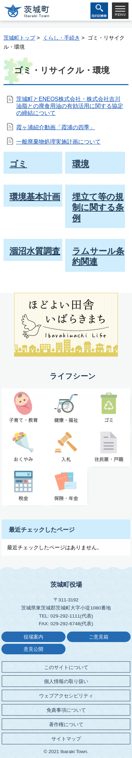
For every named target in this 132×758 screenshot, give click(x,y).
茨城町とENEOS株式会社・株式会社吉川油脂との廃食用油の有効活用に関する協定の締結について (69, 106)
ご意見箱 (98, 637)
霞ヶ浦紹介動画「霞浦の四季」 (55, 127)
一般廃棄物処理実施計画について (58, 142)
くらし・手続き (61, 38)
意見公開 (33, 649)
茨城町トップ (19, 38)
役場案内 (33, 637)
